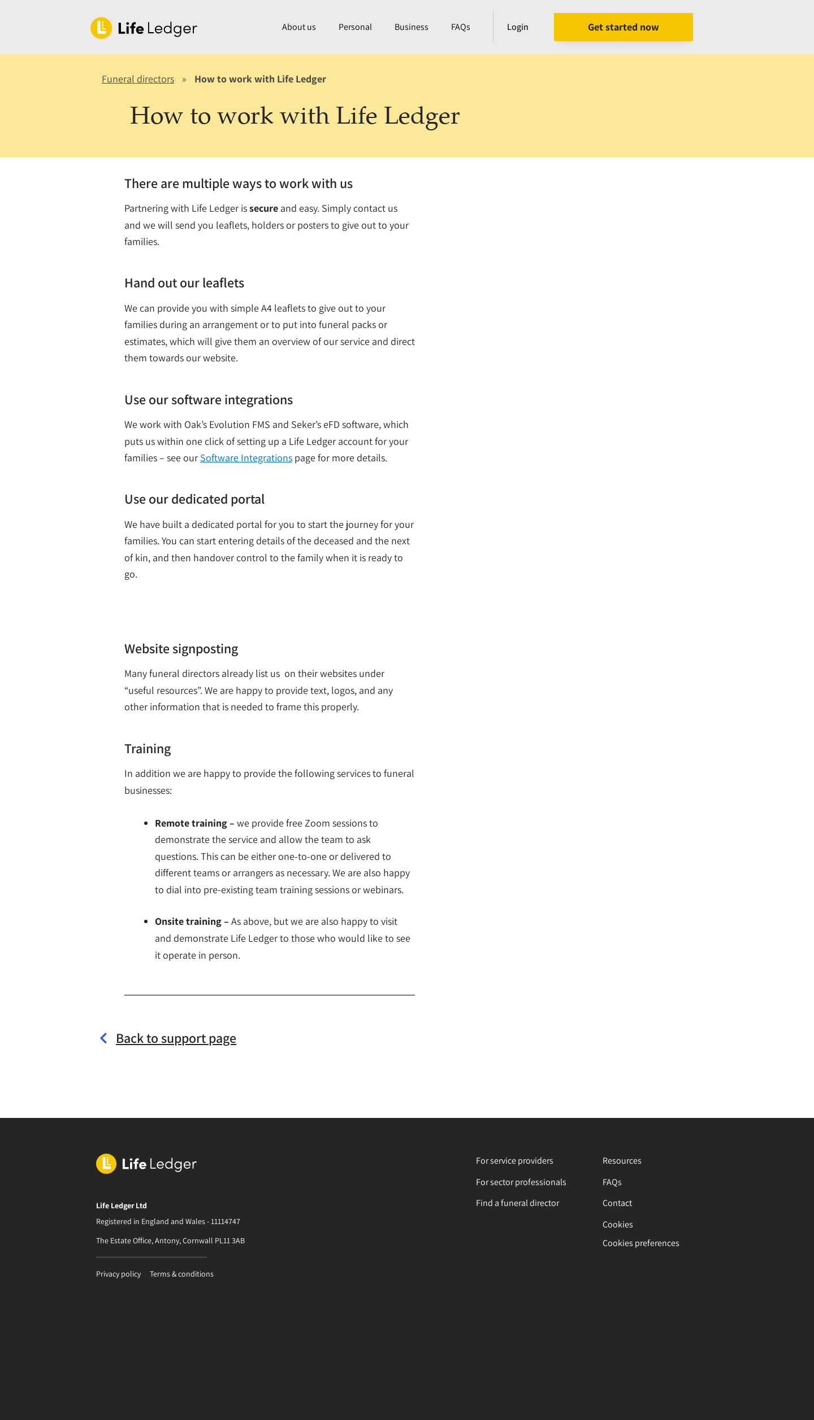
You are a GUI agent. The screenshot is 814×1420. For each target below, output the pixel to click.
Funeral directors (138, 78)
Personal (355, 27)
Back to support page (176, 1038)
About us (299, 27)
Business (411, 27)
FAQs (460, 27)
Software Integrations (246, 457)
